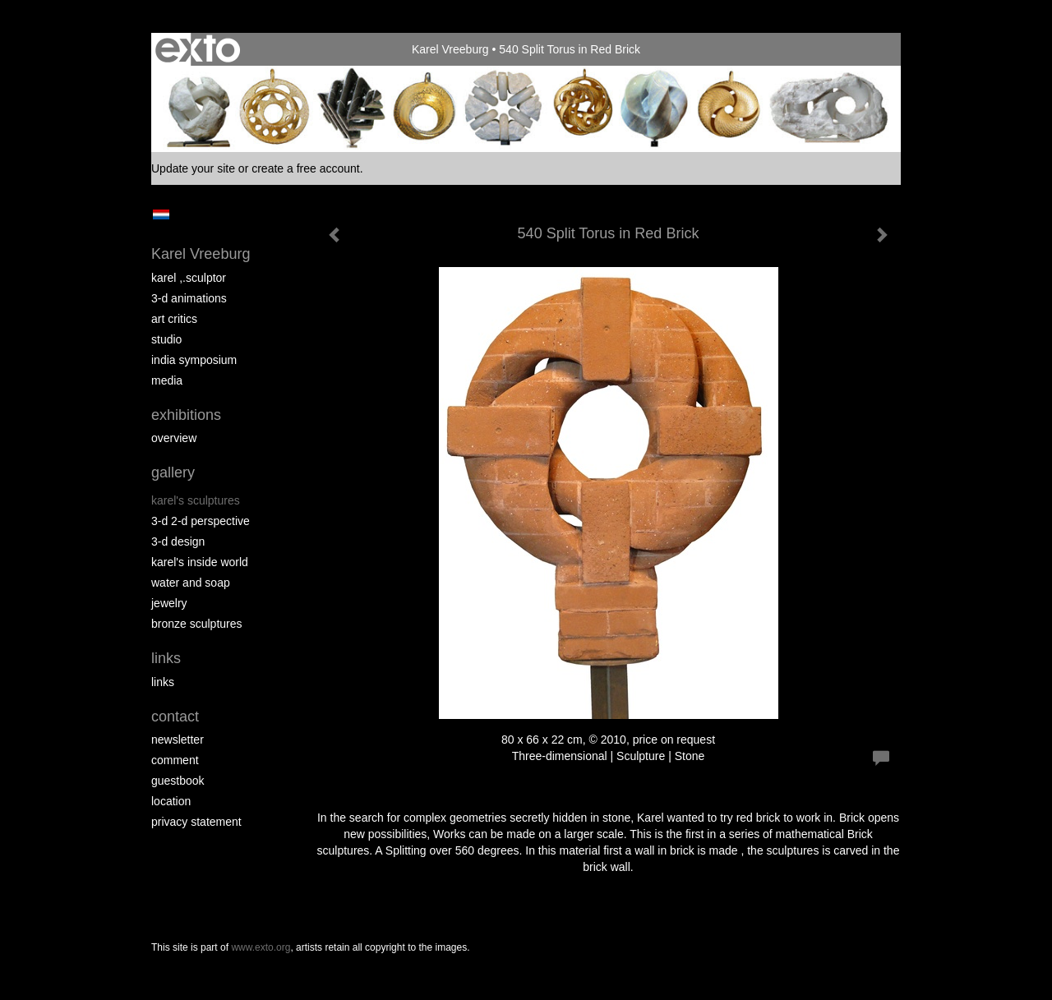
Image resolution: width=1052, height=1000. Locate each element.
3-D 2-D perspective (200, 521)
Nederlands (160, 214)
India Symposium (194, 359)
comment (175, 760)
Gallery (173, 472)
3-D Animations (189, 298)
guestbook (178, 780)
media (166, 380)
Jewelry (169, 603)
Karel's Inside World (199, 562)
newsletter (177, 739)
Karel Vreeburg (450, 49)
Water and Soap (190, 582)
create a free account (305, 168)
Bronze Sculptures (196, 623)
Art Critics (174, 318)
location (171, 801)
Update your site (193, 168)
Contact (175, 716)
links (162, 682)
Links (166, 658)
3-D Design (178, 541)
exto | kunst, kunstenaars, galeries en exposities (197, 49)
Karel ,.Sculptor (188, 277)
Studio (166, 339)
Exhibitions (186, 415)
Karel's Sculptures (195, 500)
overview (173, 438)
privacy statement (196, 821)
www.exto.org (260, 947)
